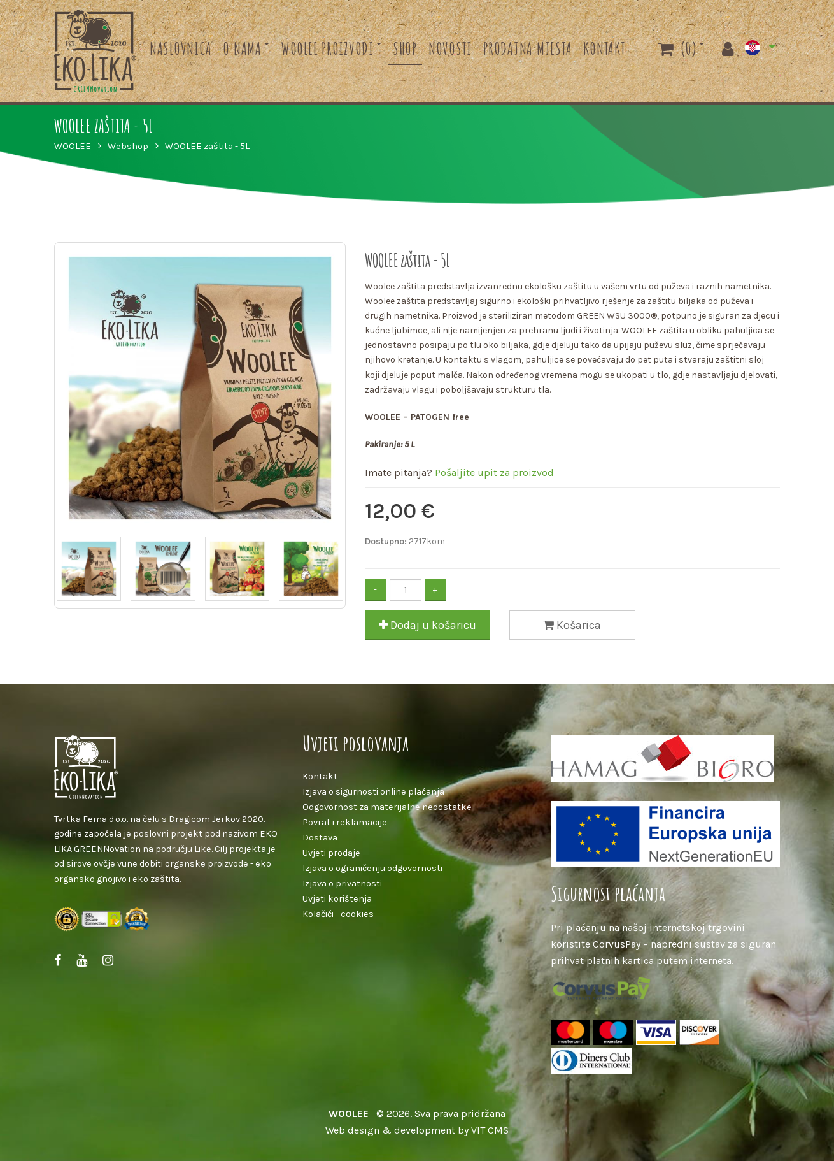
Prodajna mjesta (527, 48)
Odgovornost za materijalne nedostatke (387, 807)
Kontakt (604, 48)
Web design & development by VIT (405, 1130)
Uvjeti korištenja (337, 898)
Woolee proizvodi (327, 48)
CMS (498, 1130)
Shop (405, 48)
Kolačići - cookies (338, 914)
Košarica (572, 625)
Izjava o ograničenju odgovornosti (372, 868)
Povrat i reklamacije (344, 822)
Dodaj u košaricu (427, 625)
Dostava (319, 837)
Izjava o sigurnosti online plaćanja (373, 791)
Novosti (450, 48)
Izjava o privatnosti (342, 883)
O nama (242, 48)
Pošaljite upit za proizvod (494, 472)
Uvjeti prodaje (331, 852)
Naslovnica (181, 48)
